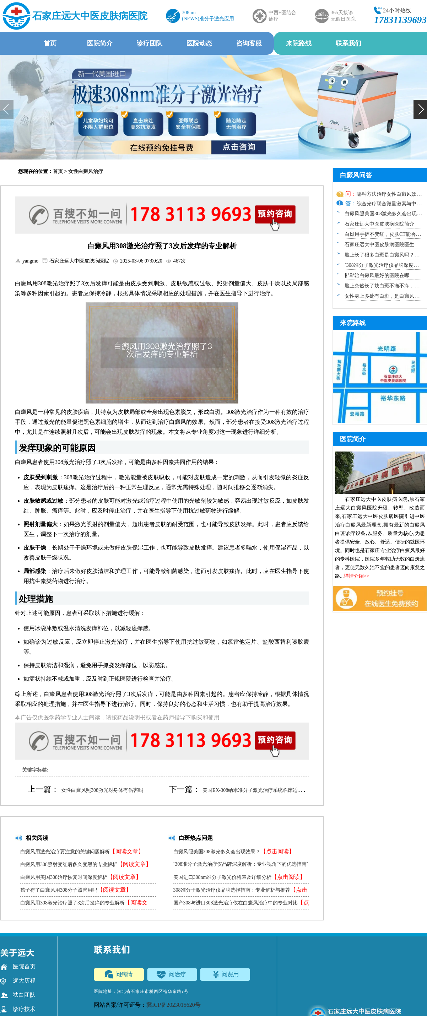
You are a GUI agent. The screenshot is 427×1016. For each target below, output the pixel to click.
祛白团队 (18, 995)
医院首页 (18, 967)
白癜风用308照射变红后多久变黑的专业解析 (85, 864)
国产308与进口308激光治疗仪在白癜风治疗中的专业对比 (241, 904)
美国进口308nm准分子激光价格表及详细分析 (239, 877)
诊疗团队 (149, 43)
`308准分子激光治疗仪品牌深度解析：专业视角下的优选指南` (240, 866)
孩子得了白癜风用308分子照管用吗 (75, 890)
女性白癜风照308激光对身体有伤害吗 (102, 790)
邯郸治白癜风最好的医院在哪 (377, 275)
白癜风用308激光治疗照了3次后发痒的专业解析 (83, 904)
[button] (420, 109)
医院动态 (199, 43)
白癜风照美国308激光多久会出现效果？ (233, 851)
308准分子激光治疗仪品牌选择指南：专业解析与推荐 (240, 891)
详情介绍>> (356, 576)
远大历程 (18, 981)
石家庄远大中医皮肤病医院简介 (379, 224)
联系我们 (348, 43)
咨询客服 (249, 43)
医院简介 (100, 43)
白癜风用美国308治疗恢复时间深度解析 (80, 877)
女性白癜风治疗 (85, 171)
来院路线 (299, 43)
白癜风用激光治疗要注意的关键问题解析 (82, 851)
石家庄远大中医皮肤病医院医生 (379, 244)
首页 (50, 43)
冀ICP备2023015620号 (173, 1005)
